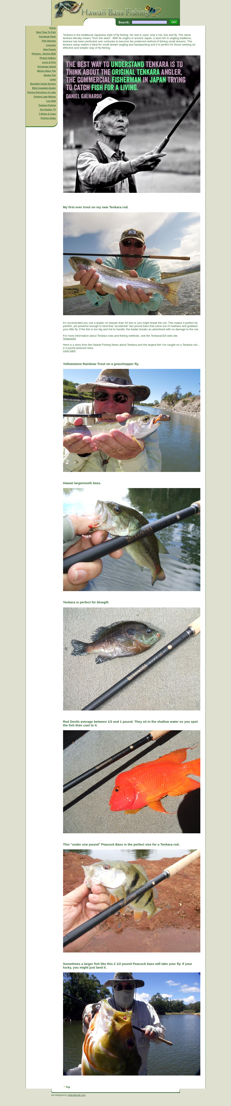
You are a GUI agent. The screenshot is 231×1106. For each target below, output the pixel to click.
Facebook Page (47, 36)
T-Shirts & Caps (47, 114)
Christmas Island (46, 66)
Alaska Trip (50, 75)
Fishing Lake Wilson (45, 96)
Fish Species (49, 41)
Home (52, 28)
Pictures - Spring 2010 (44, 53)
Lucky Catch (69, 351)
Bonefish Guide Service (43, 83)
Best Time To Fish (46, 32)
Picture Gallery (48, 58)
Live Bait (51, 101)
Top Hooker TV (48, 109)
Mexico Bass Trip (46, 71)
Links (53, 79)
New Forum (49, 49)
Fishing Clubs (48, 118)
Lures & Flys (49, 62)
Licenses (51, 45)
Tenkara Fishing (47, 105)
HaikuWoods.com (76, 1095)
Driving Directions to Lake (41, 92)
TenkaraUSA (69, 338)
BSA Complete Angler (44, 88)
